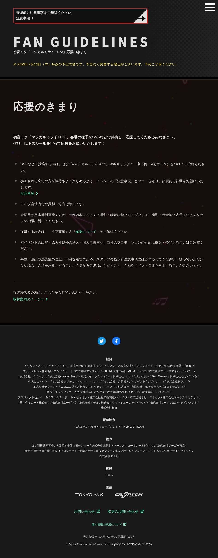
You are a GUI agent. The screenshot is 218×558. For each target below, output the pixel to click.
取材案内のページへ (30, 299)
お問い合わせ (87, 511)
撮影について (86, 231)
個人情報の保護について (109, 524)
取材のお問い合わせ (126, 511)
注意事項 (29, 193)
